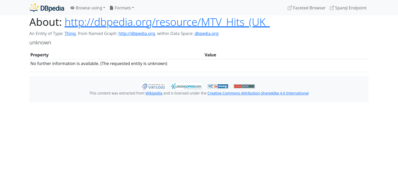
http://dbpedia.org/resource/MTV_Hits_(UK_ (167, 22)
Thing (70, 33)
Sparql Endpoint (348, 8)
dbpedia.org (207, 33)
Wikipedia (154, 93)
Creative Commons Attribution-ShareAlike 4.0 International (257, 93)
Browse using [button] (86, 8)
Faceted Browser (307, 8)
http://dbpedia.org (136, 33)
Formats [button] (120, 8)
